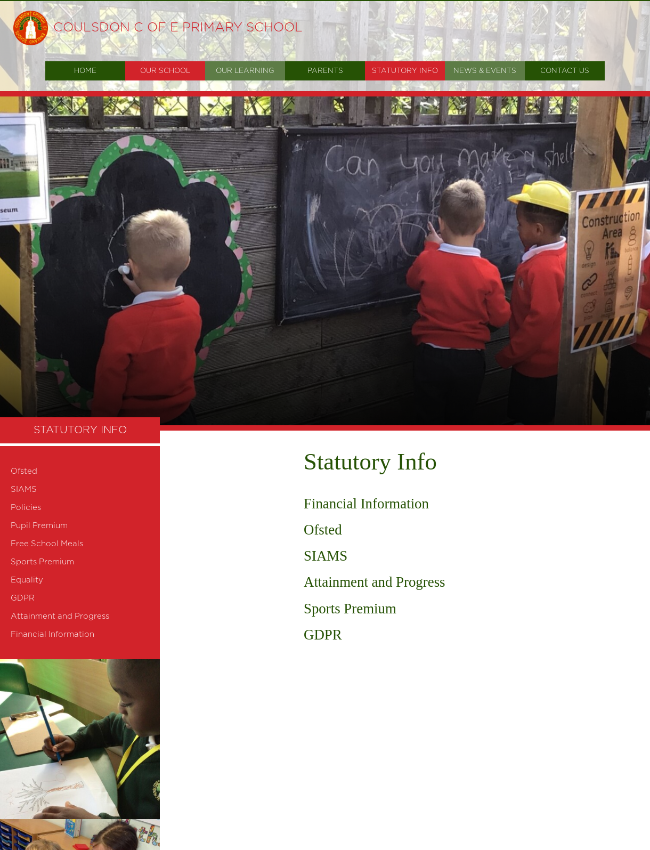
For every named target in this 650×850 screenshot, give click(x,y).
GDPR (323, 635)
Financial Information (366, 504)
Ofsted (323, 530)
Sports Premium (350, 609)
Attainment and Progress (374, 582)
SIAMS (325, 556)
